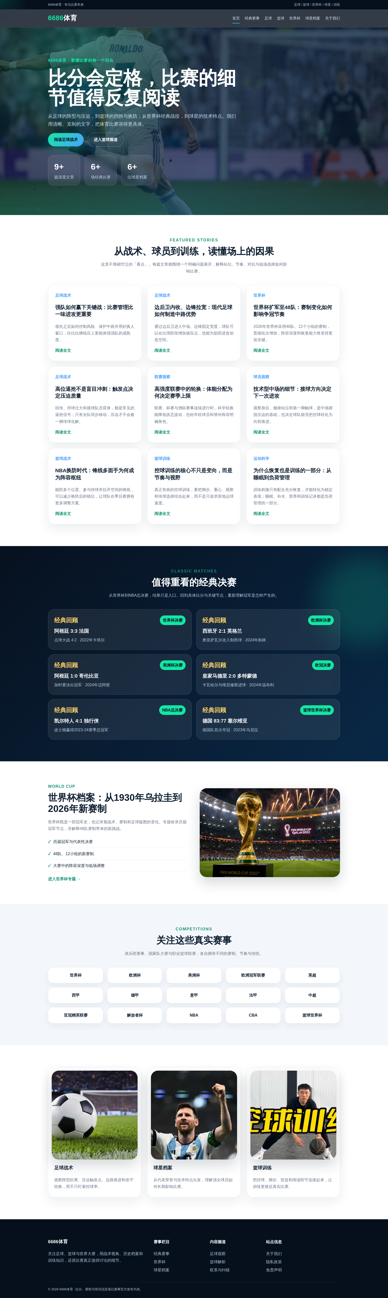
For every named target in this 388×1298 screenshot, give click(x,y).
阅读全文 (63, 356)
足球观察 (218, 1254)
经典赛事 (252, 18)
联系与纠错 (220, 1270)
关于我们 (332, 18)
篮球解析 (218, 1262)
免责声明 (274, 1270)
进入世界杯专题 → (64, 885)
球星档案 (312, 18)
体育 (62, 18)
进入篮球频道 (106, 140)
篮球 (280, 18)
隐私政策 (274, 1262)
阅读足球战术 (66, 140)
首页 (236, 18)
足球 (268, 18)
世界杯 (294, 18)
